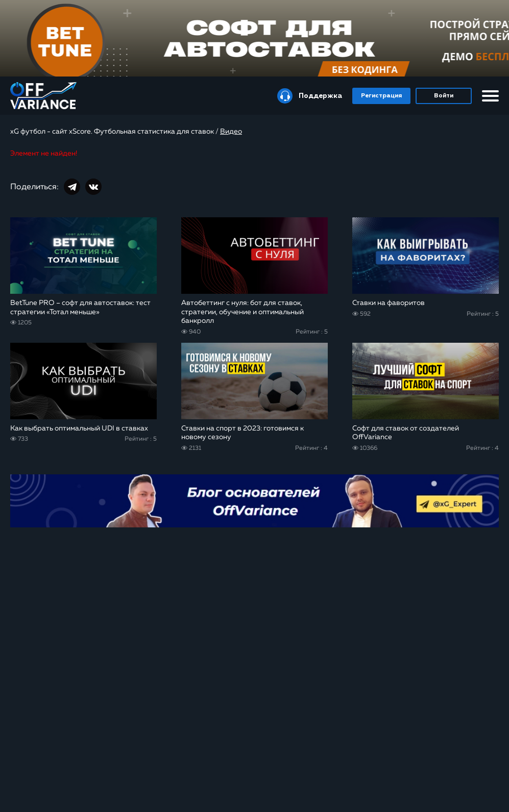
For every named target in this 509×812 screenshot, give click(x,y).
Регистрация (381, 96)
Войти (443, 96)
